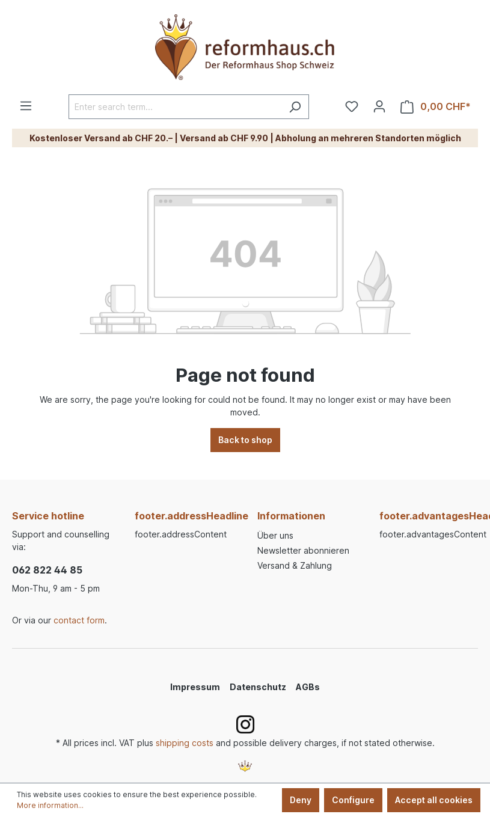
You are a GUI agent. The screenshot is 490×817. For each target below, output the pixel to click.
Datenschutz (258, 687)
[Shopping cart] (435, 106)
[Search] (295, 106)
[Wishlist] (352, 106)
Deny (300, 800)
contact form (79, 620)
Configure (353, 800)
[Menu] (26, 105)
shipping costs (184, 743)
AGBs (308, 687)
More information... (50, 805)
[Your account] (379, 106)
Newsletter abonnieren (303, 550)
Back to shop (245, 440)
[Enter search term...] (175, 106)
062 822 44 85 (47, 570)
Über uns (275, 535)
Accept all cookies (434, 800)
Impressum (195, 687)
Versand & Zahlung (294, 565)
